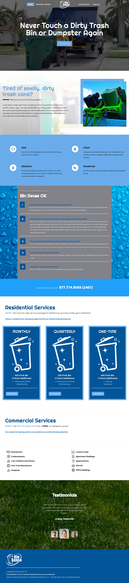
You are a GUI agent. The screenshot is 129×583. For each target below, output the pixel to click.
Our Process (83, 4)
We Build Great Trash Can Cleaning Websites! (65, 577)
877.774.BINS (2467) (76, 287)
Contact (96, 4)
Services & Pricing (43, 4)
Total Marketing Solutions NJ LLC (38, 577)
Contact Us (64, 43)
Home (30, 4)
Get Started (12, 394)
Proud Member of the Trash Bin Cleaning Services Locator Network (30, 574)
